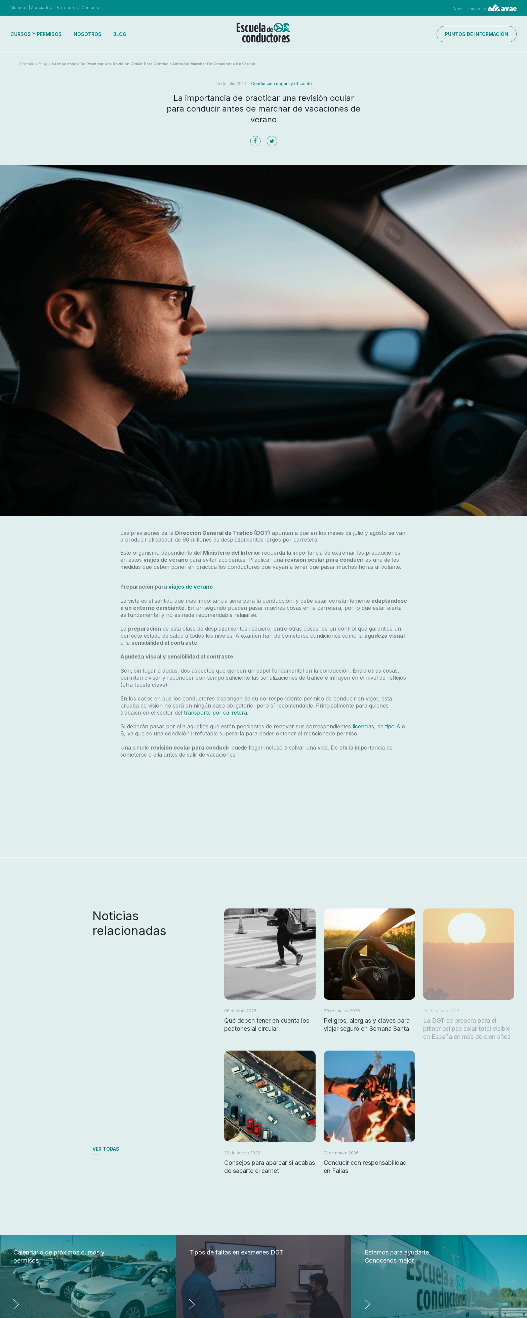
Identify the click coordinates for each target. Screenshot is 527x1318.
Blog (119, 34)
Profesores (66, 7)
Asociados (41, 7)
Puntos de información (476, 34)
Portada (27, 63)
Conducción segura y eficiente (281, 83)
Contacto (90, 7)
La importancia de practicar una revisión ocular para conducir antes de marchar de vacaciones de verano (153, 63)
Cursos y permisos (36, 34)
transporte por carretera (214, 712)
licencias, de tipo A (377, 726)
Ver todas (105, 1149)
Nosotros (88, 34)
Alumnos (19, 7)
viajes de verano (190, 586)
